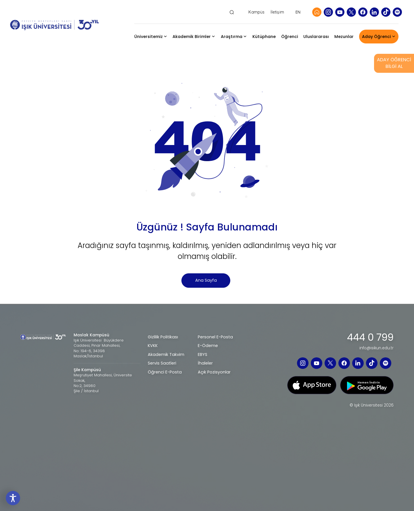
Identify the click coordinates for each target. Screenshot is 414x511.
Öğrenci (289, 36)
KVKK (153, 345)
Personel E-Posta (215, 337)
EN (298, 12)
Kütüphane (264, 36)
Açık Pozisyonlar (214, 372)
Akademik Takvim (166, 354)
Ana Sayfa (206, 280)
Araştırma (231, 36)
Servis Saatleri (162, 363)
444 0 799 (370, 337)
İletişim (277, 12)
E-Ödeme (208, 345)
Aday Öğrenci (376, 36)
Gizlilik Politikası (163, 337)
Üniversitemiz (148, 36)
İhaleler (205, 363)
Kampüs (256, 12)
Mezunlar (344, 36)
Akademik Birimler (191, 36)
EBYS (202, 354)
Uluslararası (316, 36)
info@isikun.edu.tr (376, 348)
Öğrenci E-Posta (165, 372)
